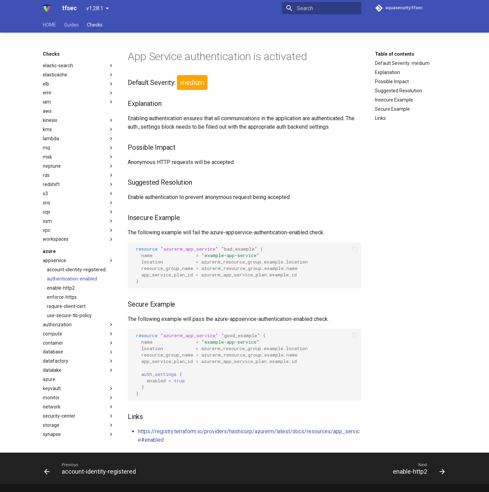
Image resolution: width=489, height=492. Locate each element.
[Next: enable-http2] (417, 468)
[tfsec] (47, 8)
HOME (49, 25)
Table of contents (394, 54)
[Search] (321, 8)
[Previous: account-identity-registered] (92, 468)
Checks (95, 25)
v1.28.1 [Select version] (94, 8)
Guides (71, 25)
